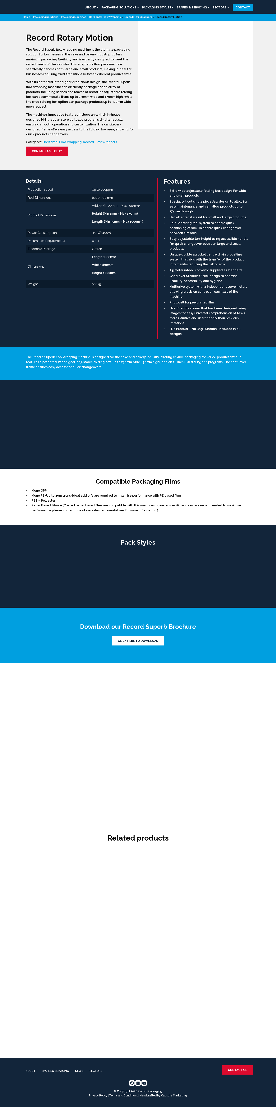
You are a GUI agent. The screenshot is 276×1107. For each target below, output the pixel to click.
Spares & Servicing (193, 7)
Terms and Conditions (123, 1095)
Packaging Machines (73, 17)
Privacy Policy (98, 1095)
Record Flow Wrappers (138, 17)
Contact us (237, 1070)
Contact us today (47, 151)
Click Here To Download (138, 641)
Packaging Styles (158, 7)
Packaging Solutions (120, 7)
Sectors (221, 7)
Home (26, 17)
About (92, 7)
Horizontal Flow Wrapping (105, 17)
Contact (243, 7)
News (79, 1070)
